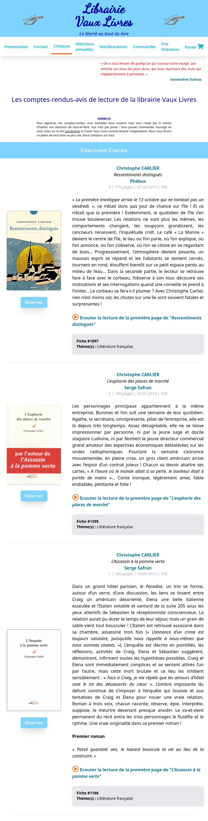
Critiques (61, 46)
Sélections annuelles (84, 46)
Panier (194, 47)
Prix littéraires (170, 46)
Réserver (34, 302)
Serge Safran (138, 388)
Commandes (144, 46)
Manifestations (113, 46)
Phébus (138, 181)
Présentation (16, 46)
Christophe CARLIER (137, 168)
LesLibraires (72, 131)
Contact (41, 46)
